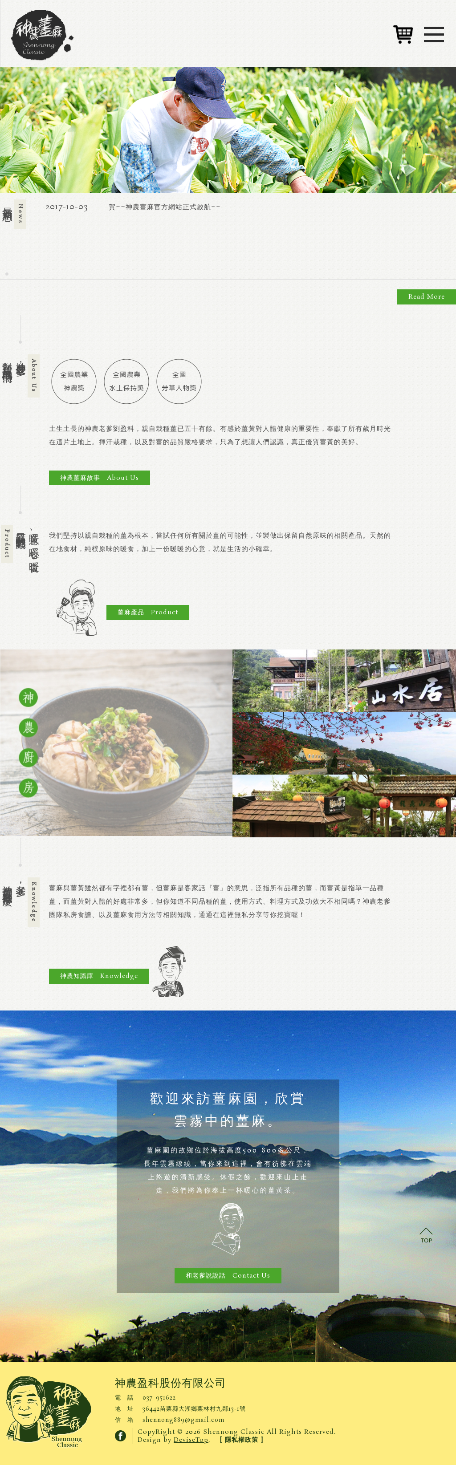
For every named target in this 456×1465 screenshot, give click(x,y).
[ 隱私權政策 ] (241, 1440)
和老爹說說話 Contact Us (228, 1275)
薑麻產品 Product (148, 612)
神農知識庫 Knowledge (99, 976)
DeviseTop (191, 1440)
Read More (426, 296)
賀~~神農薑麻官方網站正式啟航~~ (165, 207)
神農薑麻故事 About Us (99, 478)
